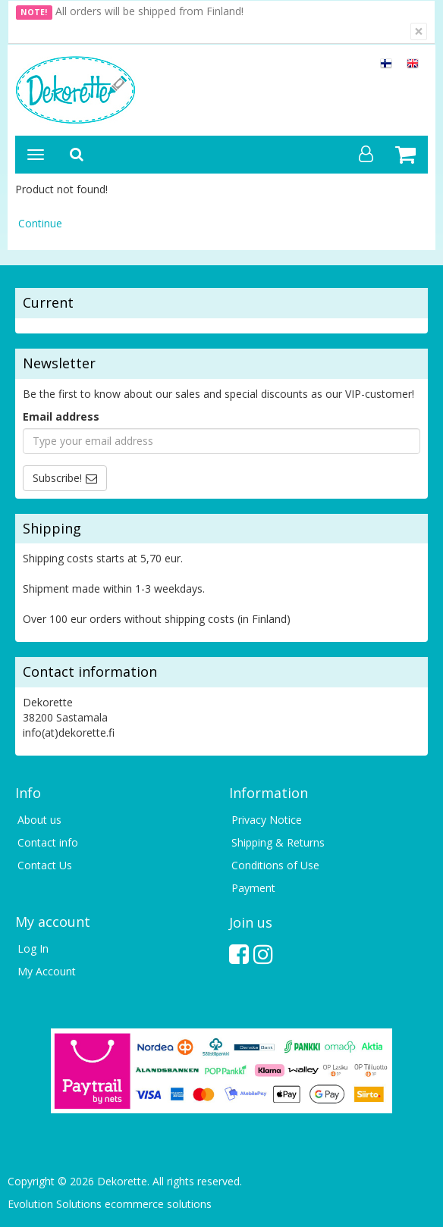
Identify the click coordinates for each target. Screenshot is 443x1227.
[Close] (418, 31)
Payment (253, 888)
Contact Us (44, 865)
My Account (46, 971)
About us (39, 819)
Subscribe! (57, 478)
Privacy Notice (266, 819)
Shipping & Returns (278, 842)
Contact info (47, 842)
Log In (33, 948)
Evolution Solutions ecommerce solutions (110, 1204)
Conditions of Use (275, 865)
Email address (61, 416)
